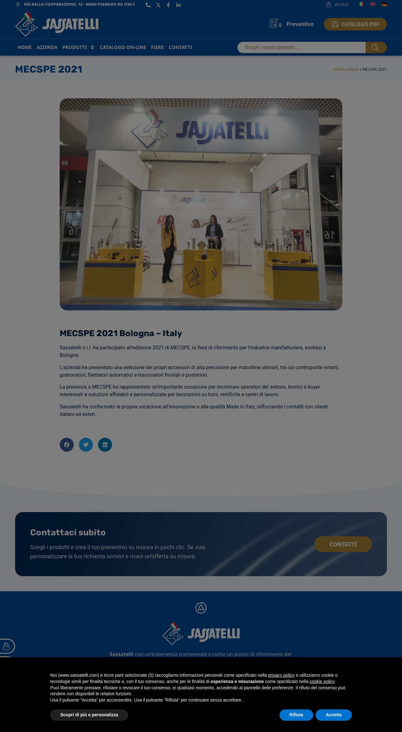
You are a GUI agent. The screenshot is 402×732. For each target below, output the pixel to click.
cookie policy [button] (322, 681)
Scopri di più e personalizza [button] (89, 714)
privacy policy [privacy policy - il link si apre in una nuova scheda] (281, 675)
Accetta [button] (334, 714)
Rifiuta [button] (296, 714)
